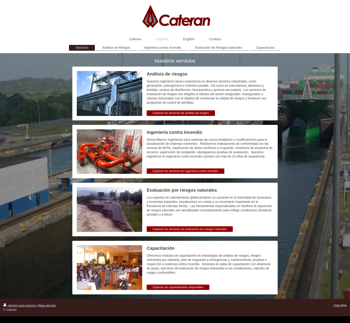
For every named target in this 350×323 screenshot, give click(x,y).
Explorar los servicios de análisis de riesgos (181, 113)
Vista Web (340, 305)
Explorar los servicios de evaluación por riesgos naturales (190, 229)
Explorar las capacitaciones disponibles (178, 287)
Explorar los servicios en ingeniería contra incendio (185, 171)
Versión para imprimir (19, 305)
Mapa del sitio (47, 305)
